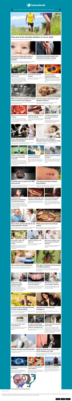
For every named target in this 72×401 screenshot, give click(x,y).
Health (15, 9)
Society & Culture (19, 9)
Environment (25, 9)
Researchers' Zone (51, 9)
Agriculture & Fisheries (37, 9)
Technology (30, 9)
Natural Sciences (44, 9)
